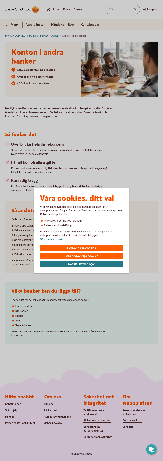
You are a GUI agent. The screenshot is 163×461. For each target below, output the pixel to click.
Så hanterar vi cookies (52, 239)
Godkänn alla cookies (81, 248)
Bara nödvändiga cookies (81, 256)
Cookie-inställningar (81, 264)
